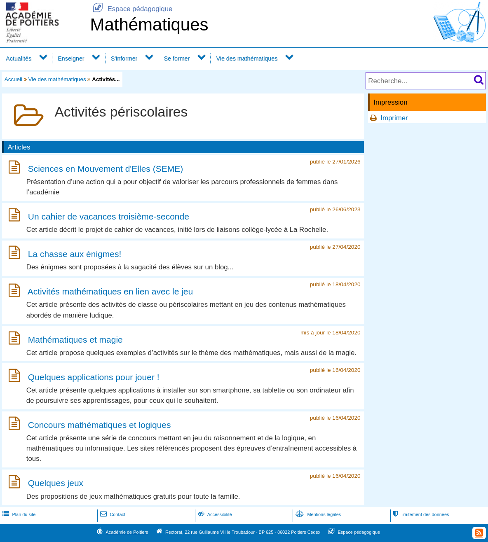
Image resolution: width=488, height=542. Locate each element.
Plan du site (18, 514)
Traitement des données (420, 514)
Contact (112, 514)
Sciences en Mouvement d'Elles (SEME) (105, 168)
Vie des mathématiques (246, 58)
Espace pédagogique (131, 9)
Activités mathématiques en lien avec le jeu (110, 292)
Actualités (18, 58)
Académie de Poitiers (127, 531)
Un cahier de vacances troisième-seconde (108, 216)
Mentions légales (317, 514)
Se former (177, 58)
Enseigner (71, 58)
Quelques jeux (55, 483)
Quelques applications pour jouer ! (94, 377)
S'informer (124, 58)
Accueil (13, 79)
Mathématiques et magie (75, 339)
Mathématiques (149, 24)
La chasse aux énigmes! (74, 254)
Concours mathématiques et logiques (99, 425)
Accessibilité (214, 514)
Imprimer (394, 118)
